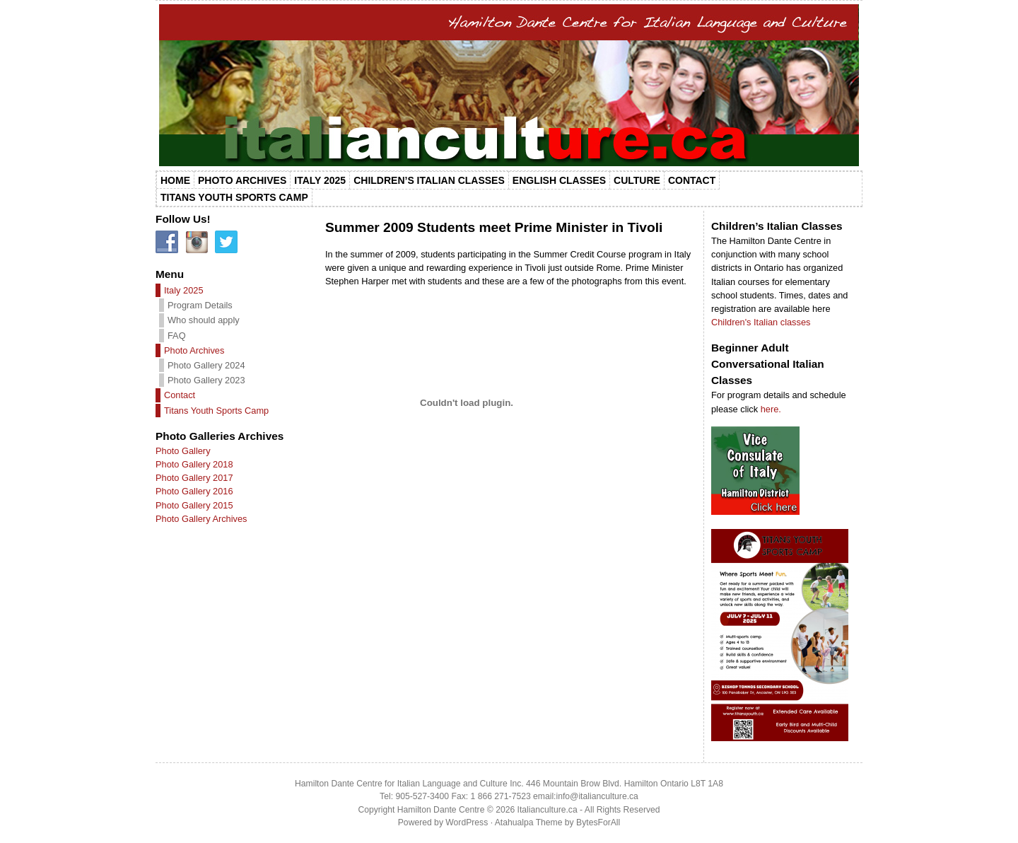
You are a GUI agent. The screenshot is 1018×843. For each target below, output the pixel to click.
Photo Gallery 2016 (194, 491)
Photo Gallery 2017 (194, 477)
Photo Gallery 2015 (194, 505)
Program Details (200, 305)
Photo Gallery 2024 (206, 365)
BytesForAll (598, 822)
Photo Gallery (183, 451)
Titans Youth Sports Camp (234, 197)
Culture (637, 180)
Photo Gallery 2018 (194, 464)
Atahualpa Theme (529, 822)
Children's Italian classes (760, 322)
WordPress (466, 822)
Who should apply (204, 320)
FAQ (177, 335)
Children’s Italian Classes (429, 180)
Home (175, 180)
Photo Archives (242, 180)
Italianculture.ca (547, 810)
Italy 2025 (320, 180)
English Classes (559, 180)
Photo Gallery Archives (201, 518)
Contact (691, 180)
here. (771, 409)
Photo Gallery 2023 (206, 380)
